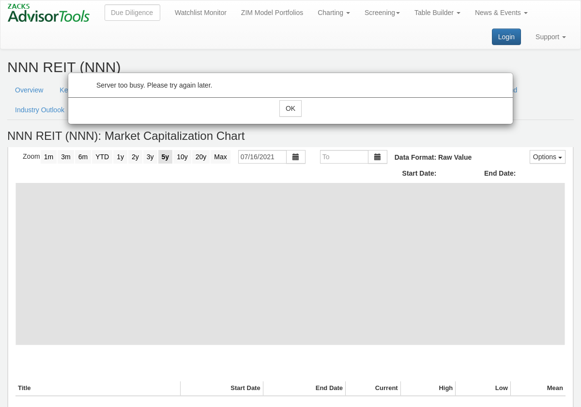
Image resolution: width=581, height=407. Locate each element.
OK (290, 108)
